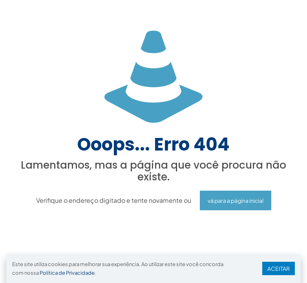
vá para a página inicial (235, 200)
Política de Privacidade (67, 273)
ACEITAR (278, 268)
